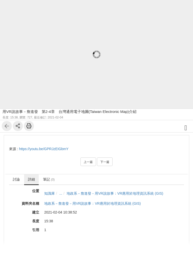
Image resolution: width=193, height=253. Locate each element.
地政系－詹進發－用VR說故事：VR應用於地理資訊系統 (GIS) (115, 193)
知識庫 (49, 193)
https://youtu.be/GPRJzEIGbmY (44, 149)
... (60, 193)
